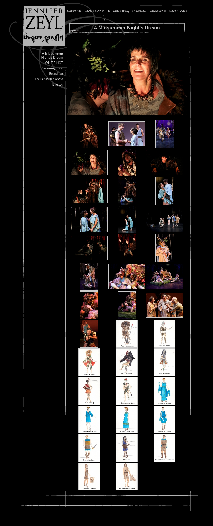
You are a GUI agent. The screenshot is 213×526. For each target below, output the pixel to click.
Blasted (57, 84)
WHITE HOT (54, 63)
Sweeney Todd (52, 68)
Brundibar (56, 73)
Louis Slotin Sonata (49, 79)
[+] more (74, 31)
